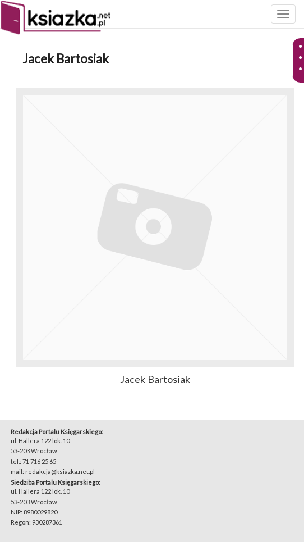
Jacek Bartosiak (65, 58)
